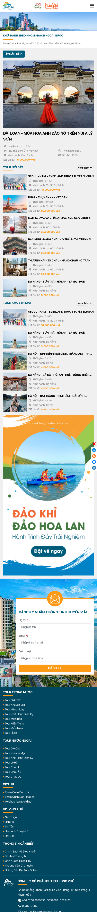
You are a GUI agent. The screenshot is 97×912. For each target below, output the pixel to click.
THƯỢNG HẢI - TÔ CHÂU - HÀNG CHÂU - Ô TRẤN (59, 260)
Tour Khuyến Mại (15, 704)
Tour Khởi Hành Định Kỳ (19, 714)
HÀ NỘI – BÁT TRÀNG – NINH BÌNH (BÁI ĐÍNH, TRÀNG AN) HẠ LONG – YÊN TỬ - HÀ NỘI (56, 396)
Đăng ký (55, 668)
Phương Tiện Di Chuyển (19, 865)
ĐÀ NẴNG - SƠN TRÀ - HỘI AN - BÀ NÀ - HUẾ (56, 281)
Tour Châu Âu (13, 771)
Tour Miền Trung (14, 723)
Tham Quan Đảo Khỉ (17, 792)
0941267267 (27, 906)
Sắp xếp (14, 54)
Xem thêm (85, 167)
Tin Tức (9, 826)
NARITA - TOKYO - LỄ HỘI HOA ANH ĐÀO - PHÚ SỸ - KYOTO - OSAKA (61, 219)
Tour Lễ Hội (11, 732)
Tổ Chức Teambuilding (18, 801)
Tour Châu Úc (13, 776)
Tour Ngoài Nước (25, 43)
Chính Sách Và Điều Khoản (21, 851)
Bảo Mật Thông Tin (16, 856)
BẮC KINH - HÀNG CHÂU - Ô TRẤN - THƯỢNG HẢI (59, 239)
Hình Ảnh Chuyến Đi (17, 831)
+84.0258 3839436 (33, 900)
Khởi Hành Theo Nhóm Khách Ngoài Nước (59, 43)
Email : (23, 635)
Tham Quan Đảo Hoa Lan (20, 796)
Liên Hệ (9, 821)
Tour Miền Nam (14, 728)
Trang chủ (8, 43)
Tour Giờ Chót (13, 700)
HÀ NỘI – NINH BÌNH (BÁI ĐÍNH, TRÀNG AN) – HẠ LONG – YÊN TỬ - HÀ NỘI (59, 354)
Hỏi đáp (9, 835)
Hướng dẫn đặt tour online (21, 870)
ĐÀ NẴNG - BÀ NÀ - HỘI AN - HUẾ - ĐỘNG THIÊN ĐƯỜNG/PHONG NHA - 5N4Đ (58, 375)
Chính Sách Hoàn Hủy (18, 860)
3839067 (52, 900)
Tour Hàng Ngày (14, 709)
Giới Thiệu (11, 817)
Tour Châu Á (12, 767)
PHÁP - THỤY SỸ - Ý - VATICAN (47, 197)
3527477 (65, 900)
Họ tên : (24, 620)
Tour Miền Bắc (13, 718)
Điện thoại (25, 651)
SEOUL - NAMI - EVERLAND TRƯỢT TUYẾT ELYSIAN (61, 176)
